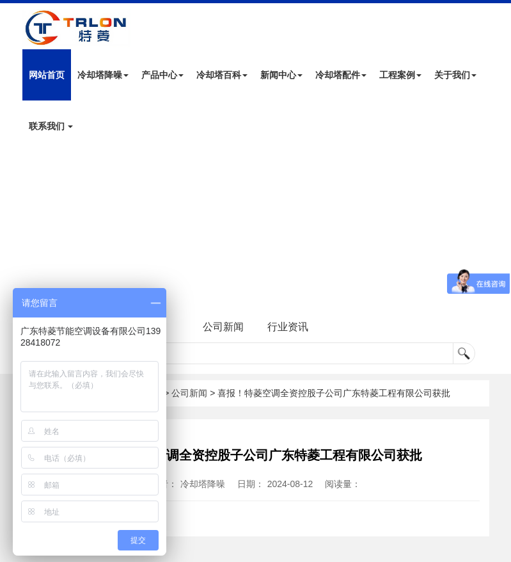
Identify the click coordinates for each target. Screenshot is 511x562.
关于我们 (455, 75)
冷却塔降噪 (103, 75)
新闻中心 (281, 75)
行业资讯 (287, 326)
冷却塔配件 (340, 75)
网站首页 (47, 75)
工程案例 (400, 75)
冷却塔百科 (222, 75)
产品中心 (162, 75)
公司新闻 (223, 326)
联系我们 (51, 126)
